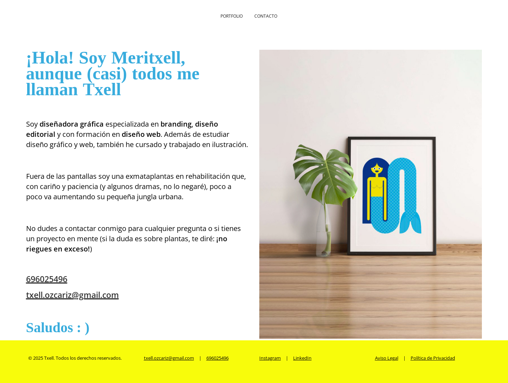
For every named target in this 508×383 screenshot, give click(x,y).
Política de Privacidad (433, 358)
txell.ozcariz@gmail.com (72, 294)
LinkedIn (302, 358)
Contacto (265, 16)
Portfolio (231, 16)
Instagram (270, 358)
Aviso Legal (386, 358)
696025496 (46, 279)
